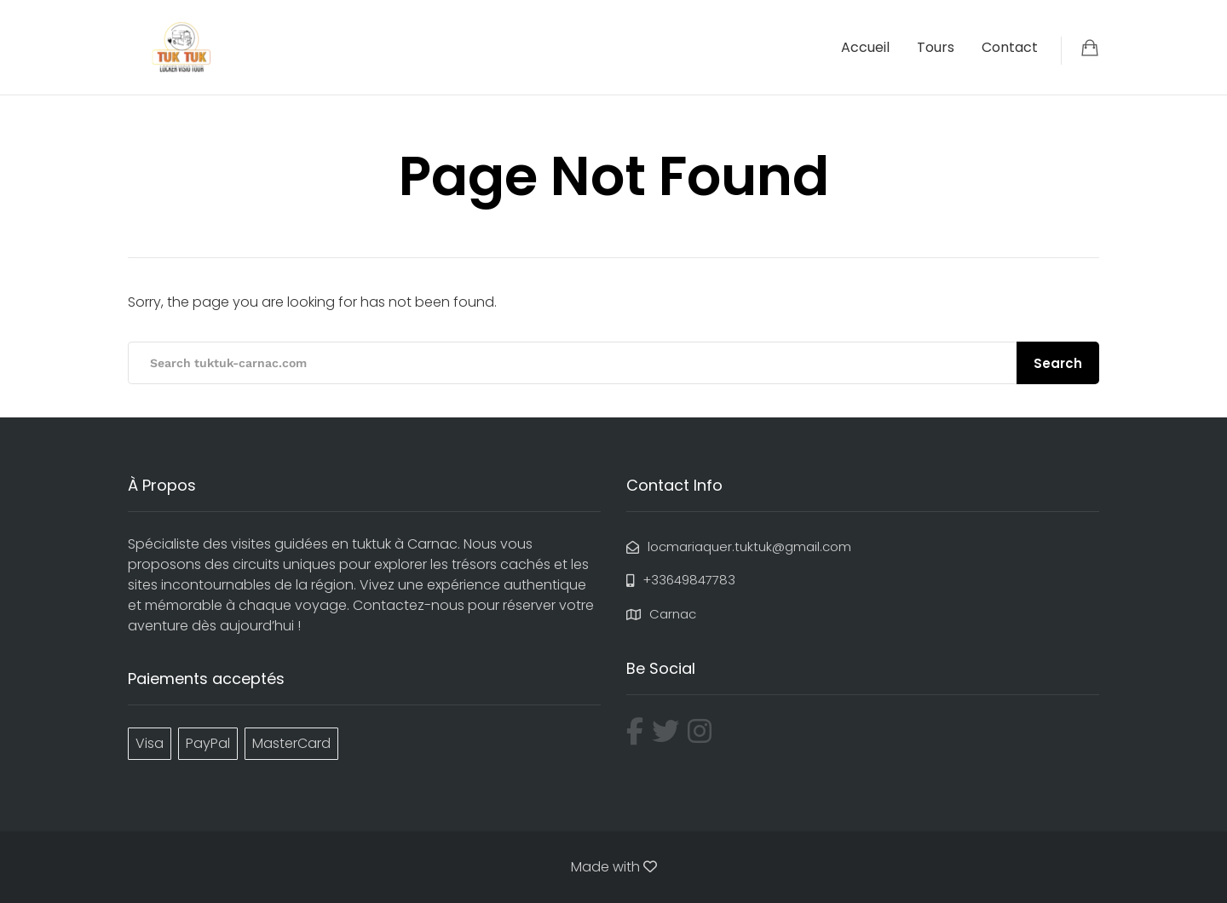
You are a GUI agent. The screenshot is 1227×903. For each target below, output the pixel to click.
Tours (935, 47)
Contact (1010, 47)
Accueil (865, 47)
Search (1058, 363)
